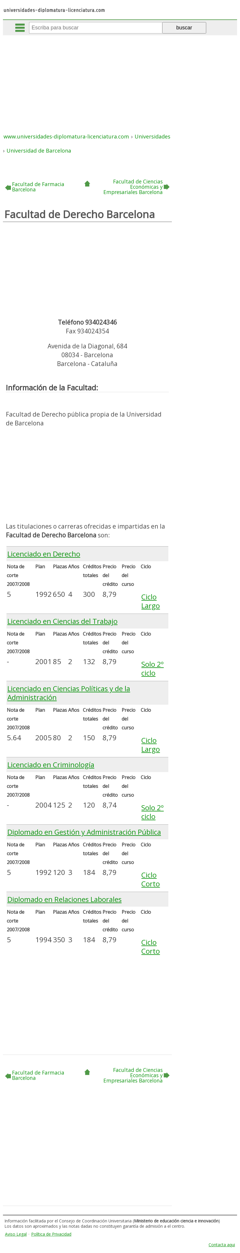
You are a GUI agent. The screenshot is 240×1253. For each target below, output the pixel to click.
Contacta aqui (222, 1244)
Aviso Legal (16, 1234)
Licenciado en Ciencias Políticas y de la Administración (68, 693)
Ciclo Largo (150, 601)
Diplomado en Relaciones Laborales (64, 899)
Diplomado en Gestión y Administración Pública (84, 832)
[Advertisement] (120, 79)
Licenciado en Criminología (50, 764)
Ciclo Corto (150, 879)
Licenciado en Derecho (43, 554)
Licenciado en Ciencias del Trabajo (62, 621)
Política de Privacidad (51, 1234)
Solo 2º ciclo (152, 668)
